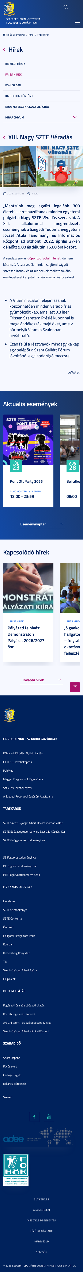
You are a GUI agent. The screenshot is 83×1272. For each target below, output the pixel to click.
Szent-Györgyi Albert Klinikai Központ (26, 1031)
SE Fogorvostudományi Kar (20, 857)
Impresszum (41, 1241)
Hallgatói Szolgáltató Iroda (19, 936)
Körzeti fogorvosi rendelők (19, 1014)
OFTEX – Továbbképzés (17, 762)
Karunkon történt (19, 96)
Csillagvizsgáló (12, 1075)
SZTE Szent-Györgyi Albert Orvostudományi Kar (33, 823)
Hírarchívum (14, 117)
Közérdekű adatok (41, 1231)
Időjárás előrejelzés (15, 1084)
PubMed (8, 770)
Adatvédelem (41, 1210)
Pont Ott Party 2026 (26, 481)
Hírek (31, 34)
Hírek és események (14, 34)
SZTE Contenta (12, 918)
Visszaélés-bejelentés (41, 1220)
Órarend (8, 927)
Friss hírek (43, 34)
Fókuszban (13, 85)
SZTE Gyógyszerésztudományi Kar (24, 840)
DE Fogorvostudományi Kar (20, 866)
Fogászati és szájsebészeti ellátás (24, 1005)
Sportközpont (11, 1058)
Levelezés (9, 901)
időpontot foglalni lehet (44, 258)
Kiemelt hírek (15, 64)
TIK (5, 962)
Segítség (41, 1252)
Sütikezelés (41, 1199)
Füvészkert (10, 1066)
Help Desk (9, 979)
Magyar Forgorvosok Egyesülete (23, 779)
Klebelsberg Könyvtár (16, 953)
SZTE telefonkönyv (15, 910)
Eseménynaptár (33, 524)
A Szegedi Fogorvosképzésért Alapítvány (28, 796)
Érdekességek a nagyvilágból (27, 107)
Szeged (7, 1097)
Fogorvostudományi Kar (21, 22)
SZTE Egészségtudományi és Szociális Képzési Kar (34, 831)
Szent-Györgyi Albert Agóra (20, 970)
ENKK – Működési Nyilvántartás (23, 753)
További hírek (33, 680)
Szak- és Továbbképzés (17, 788)
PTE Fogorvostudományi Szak (21, 875)
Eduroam (8, 944)
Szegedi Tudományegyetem (23, 19)
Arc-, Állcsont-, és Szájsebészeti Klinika (27, 1023)
